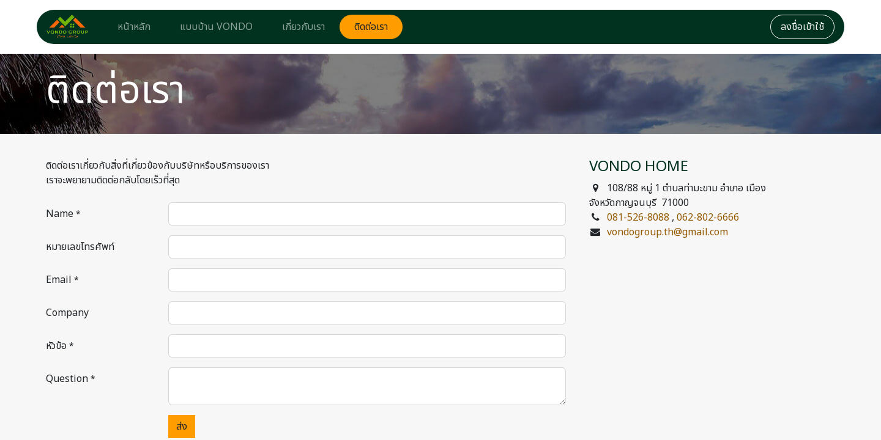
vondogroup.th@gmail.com (667, 232)
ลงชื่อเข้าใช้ (802, 27)
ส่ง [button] (181, 426)
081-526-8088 (638, 217)
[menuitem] (134, 27)
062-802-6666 (708, 217)
